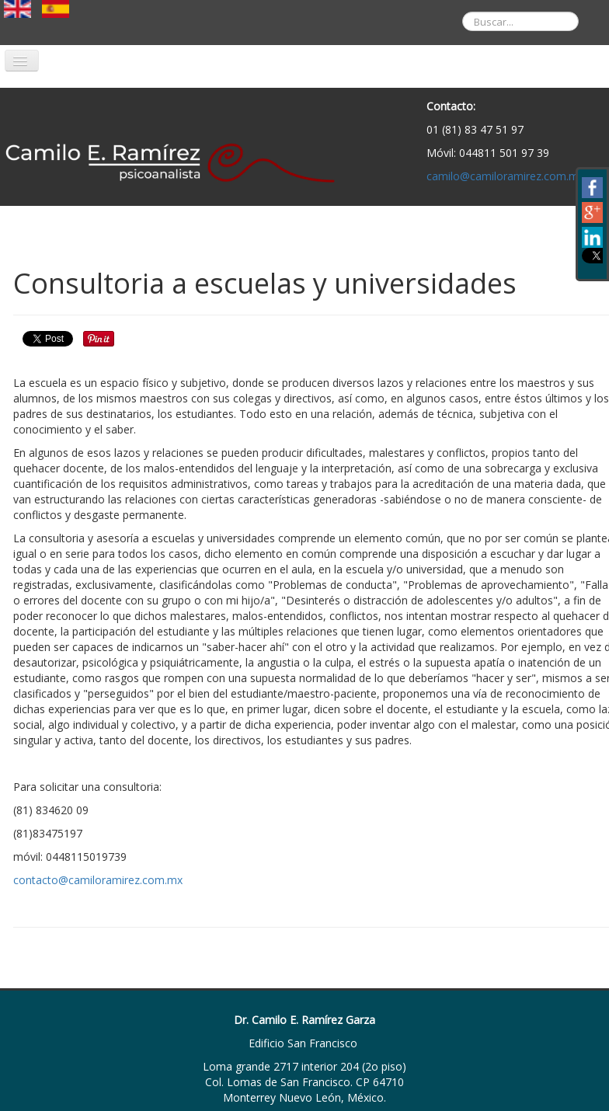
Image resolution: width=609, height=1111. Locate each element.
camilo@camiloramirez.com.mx (505, 176)
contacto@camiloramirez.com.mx (98, 879)
